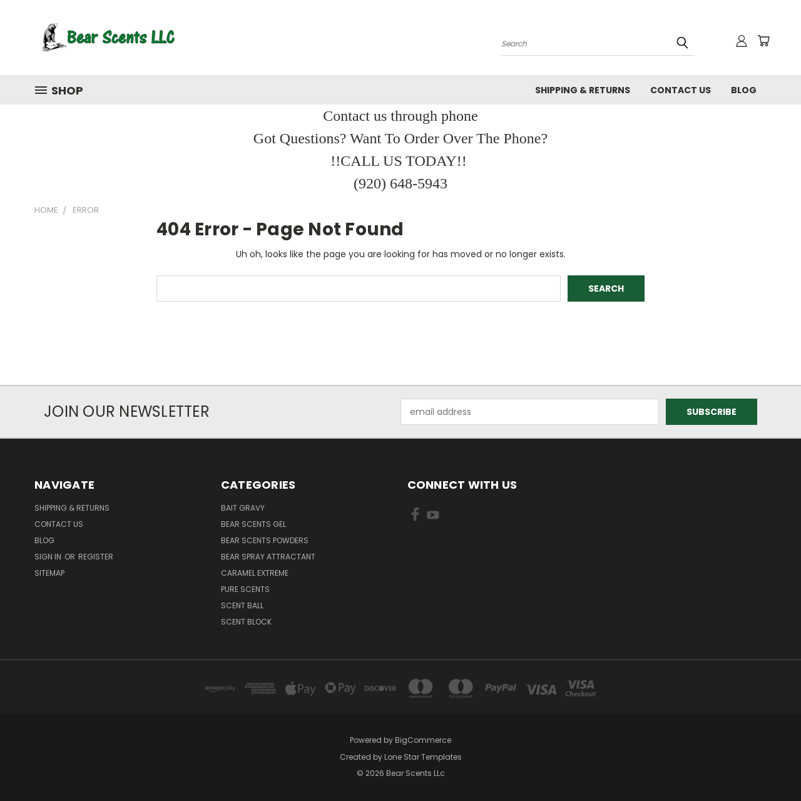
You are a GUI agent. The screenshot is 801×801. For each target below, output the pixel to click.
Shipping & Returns (582, 90)
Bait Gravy (243, 508)
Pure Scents (245, 589)
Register (95, 556)
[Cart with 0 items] (763, 40)
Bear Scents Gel (253, 524)
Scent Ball (242, 605)
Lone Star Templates (423, 757)
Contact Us (680, 90)
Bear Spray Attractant (268, 556)
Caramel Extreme (254, 573)
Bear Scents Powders (265, 540)
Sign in (48, 556)
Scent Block (246, 621)
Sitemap (49, 573)
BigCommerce (423, 740)
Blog (744, 90)
